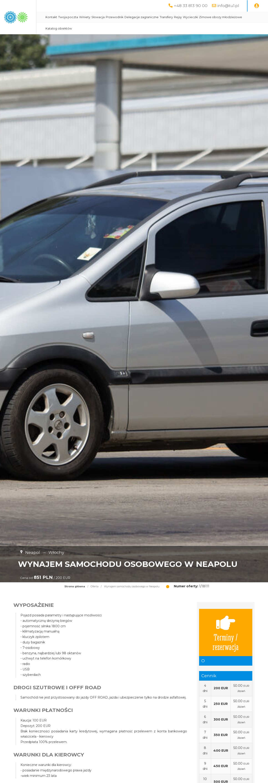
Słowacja (143, 17)
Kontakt (97, 17)
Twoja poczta (114, 17)
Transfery (212, 17)
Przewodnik (160, 17)
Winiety (130, 17)
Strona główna (74, 586)
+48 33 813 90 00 (190, 5)
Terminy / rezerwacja (225, 632)
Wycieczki (236, 17)
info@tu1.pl (228, 5)
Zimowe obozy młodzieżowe (112, 28)
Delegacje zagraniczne (187, 17)
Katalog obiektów (148, 28)
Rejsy (224, 17)
